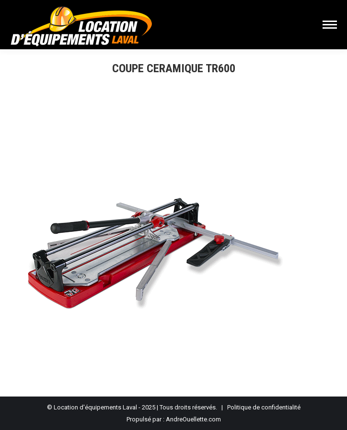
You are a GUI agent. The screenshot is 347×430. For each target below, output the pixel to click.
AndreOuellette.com (193, 419)
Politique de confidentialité (264, 407)
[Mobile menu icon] (329, 25)
